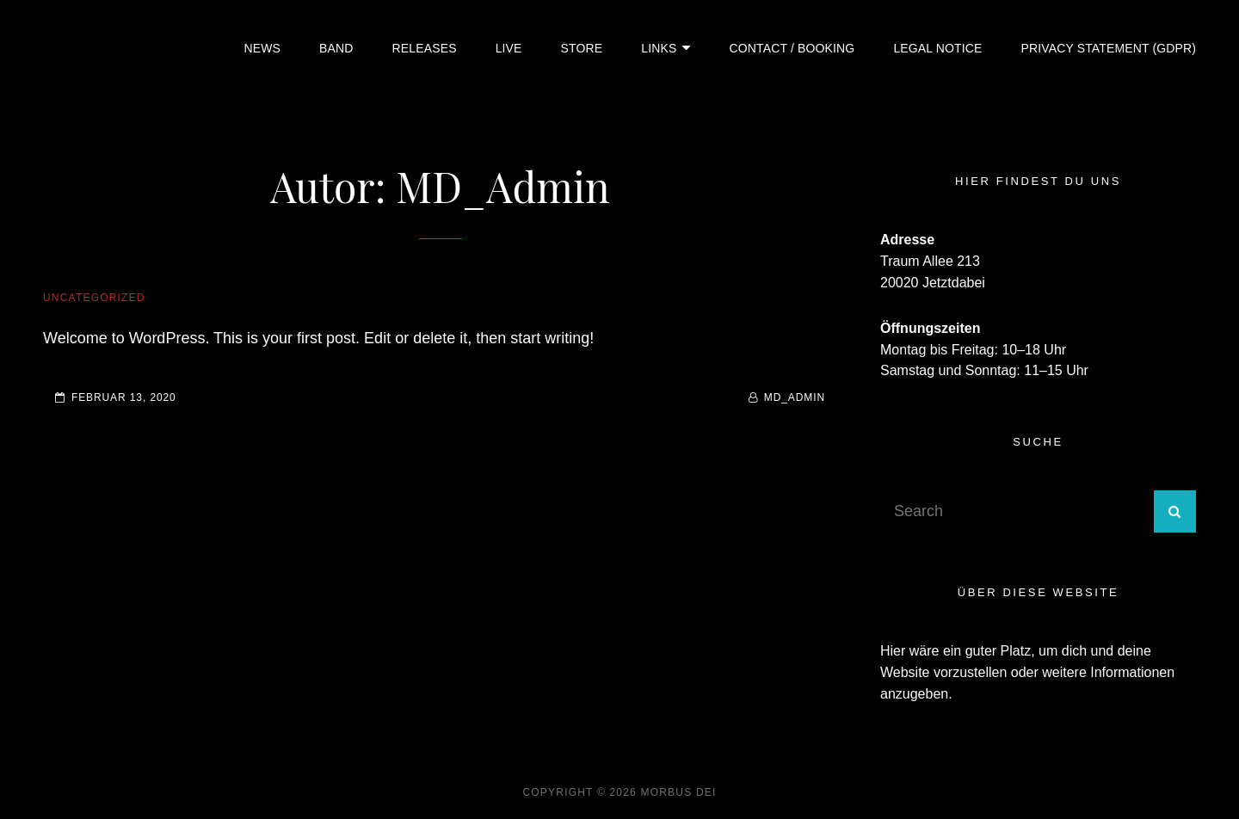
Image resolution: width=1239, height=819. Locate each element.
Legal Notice (937, 48)
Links (658, 48)
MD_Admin (794, 397)
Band (336, 48)
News (262, 48)
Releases (424, 48)
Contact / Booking (792, 48)
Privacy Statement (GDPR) (1108, 48)
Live (509, 48)
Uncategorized (94, 298)
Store (582, 48)
